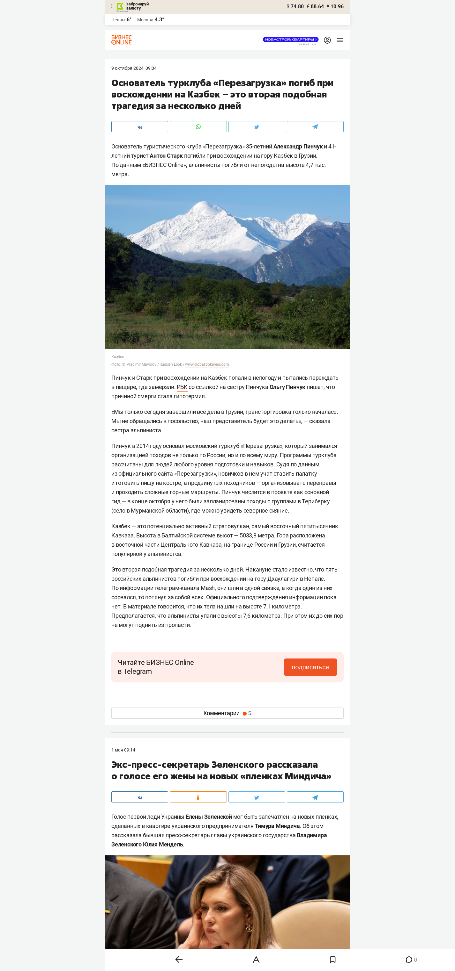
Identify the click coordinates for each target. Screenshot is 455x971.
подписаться (310, 667)
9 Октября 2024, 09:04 (134, 68)
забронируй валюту (137, 6)
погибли (188, 578)
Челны (118, 19)
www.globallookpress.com (207, 364)
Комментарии (227, 713)
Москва (145, 19)
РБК (182, 387)
